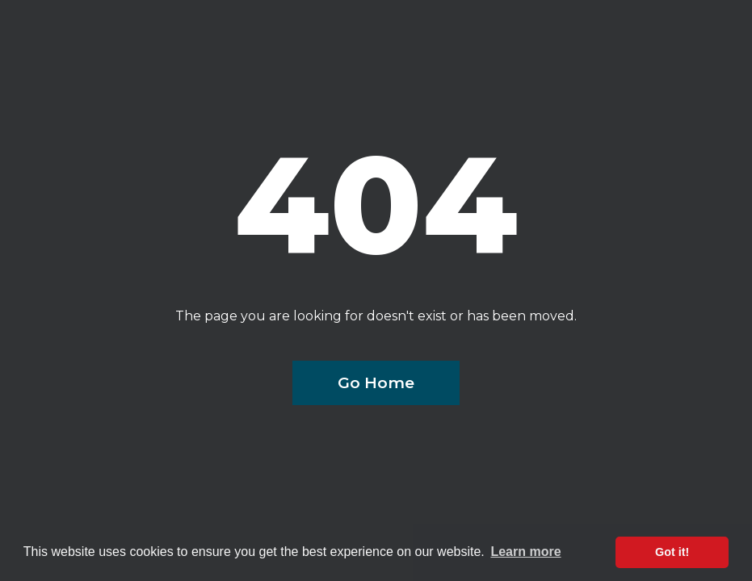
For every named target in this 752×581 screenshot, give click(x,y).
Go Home (376, 382)
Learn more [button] (525, 551)
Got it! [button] (672, 551)
